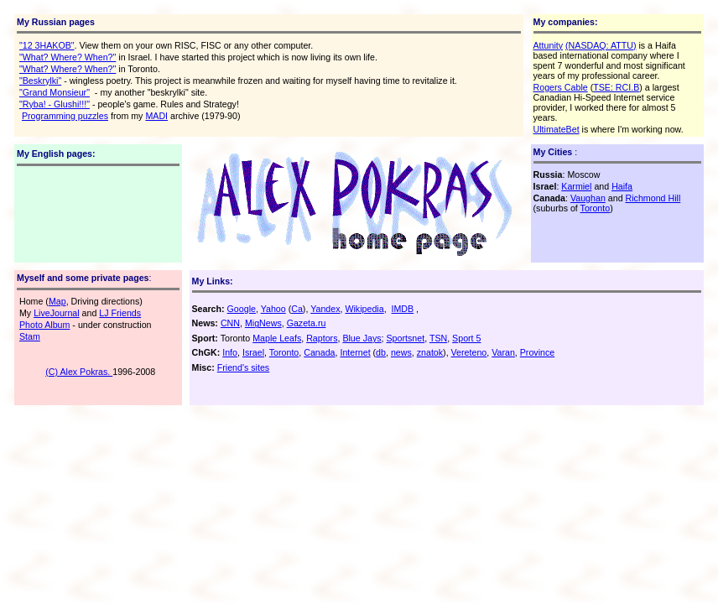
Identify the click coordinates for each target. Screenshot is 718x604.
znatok (430, 352)
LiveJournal (57, 313)
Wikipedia (364, 309)
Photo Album (44, 325)
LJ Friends (120, 313)
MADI (156, 116)
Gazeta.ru (306, 323)
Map (57, 301)
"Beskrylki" (40, 81)
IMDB (403, 309)
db (381, 352)
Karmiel (576, 186)
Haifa (621, 186)
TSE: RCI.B (616, 87)
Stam (29, 336)
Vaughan (588, 198)
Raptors (321, 338)
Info (229, 352)
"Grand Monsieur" (54, 92)
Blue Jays (361, 338)
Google (241, 309)
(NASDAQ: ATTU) (600, 45)
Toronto (595, 208)
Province (537, 352)
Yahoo (273, 309)
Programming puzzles (65, 116)
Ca (297, 309)
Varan (503, 352)
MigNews (263, 323)
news (401, 352)
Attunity (548, 45)
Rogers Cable (560, 87)
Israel (253, 352)
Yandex (325, 309)
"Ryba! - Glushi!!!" (54, 104)
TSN (438, 338)
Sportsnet (406, 338)
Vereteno (469, 352)
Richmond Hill (653, 198)
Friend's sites (243, 367)
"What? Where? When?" (67, 57)
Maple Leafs (276, 338)
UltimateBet (556, 129)
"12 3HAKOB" (47, 45)
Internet (355, 352)
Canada (319, 352)
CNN (230, 323)
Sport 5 (466, 338)
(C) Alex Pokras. (78, 372)
